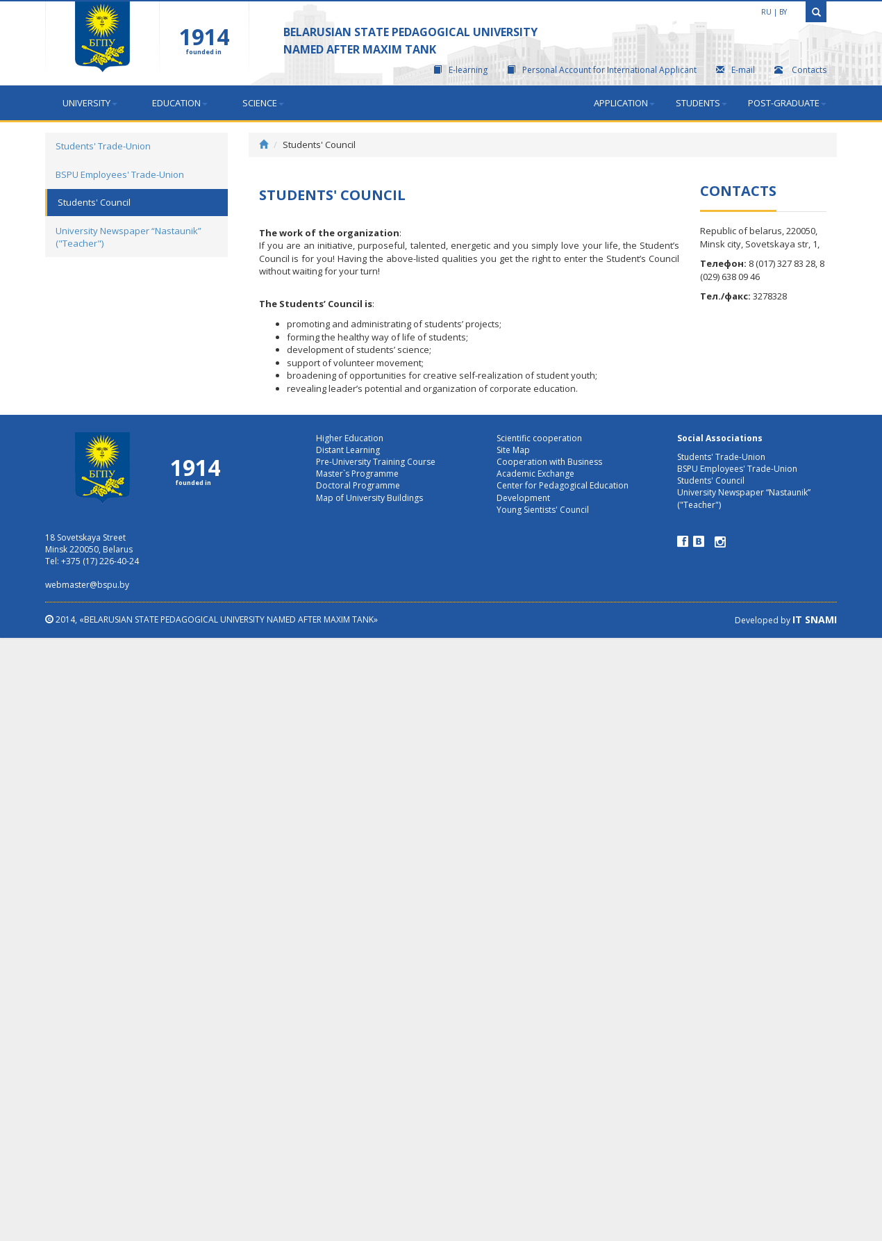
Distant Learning (348, 450)
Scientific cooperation (539, 438)
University (90, 103)
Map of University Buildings (369, 498)
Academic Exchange (535, 473)
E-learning (460, 70)
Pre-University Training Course (375, 462)
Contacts (800, 70)
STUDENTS (701, 103)
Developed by (786, 620)
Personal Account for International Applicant (602, 70)
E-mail (735, 70)
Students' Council (94, 202)
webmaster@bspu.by (87, 585)
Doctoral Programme (358, 485)
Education (180, 103)
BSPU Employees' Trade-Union (120, 174)
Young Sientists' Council (543, 510)
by (783, 12)
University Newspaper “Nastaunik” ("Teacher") (128, 237)
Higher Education (349, 438)
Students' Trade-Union (103, 146)
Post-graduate (787, 103)
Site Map (513, 450)
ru (766, 12)
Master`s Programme (357, 473)
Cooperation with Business (549, 462)
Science (263, 103)
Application (624, 103)
